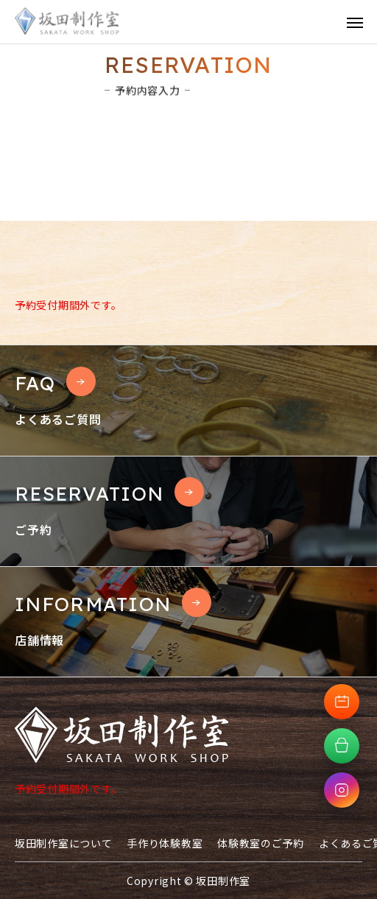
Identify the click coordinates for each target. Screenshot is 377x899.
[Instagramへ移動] (341, 790)
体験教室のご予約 (260, 843)
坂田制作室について (63, 843)
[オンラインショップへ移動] (341, 746)
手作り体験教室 (164, 843)
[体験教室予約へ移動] (341, 701)
